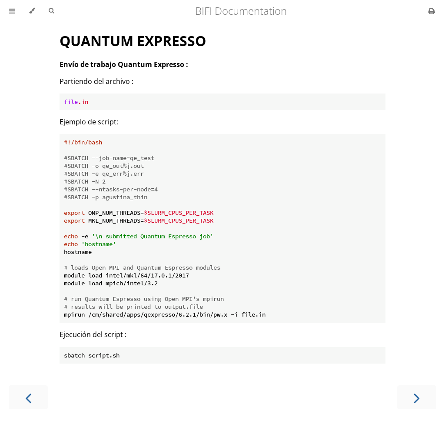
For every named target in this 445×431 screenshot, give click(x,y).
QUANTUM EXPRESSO (133, 40)
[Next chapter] (416, 397)
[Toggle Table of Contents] (12, 11)
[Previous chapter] (28, 397)
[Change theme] (32, 11)
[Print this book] (431, 11)
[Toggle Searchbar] (51, 11)
